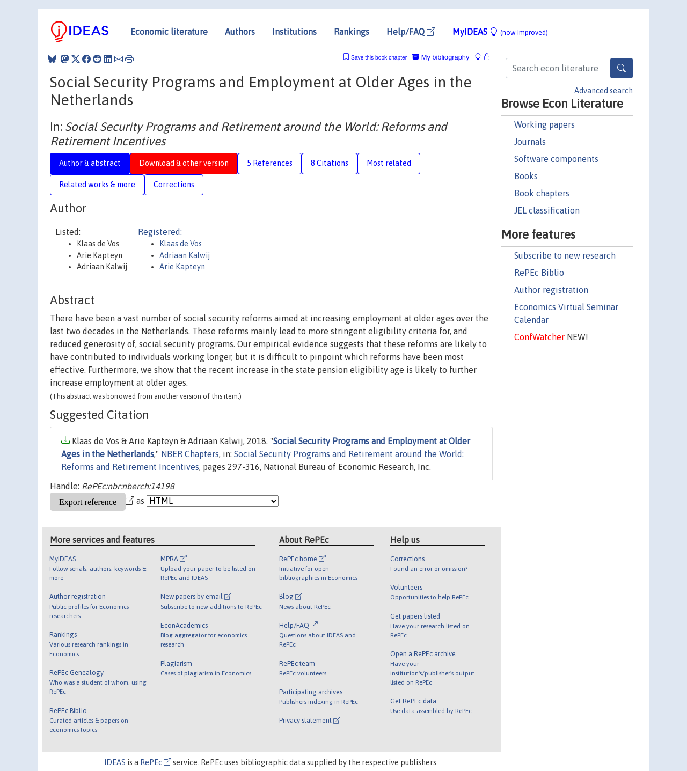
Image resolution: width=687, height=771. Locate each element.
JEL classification (547, 210)
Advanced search (603, 90)
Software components (556, 159)
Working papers (544, 124)
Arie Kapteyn (182, 266)
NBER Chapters (190, 454)
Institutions (294, 31)
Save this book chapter (379, 58)
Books (526, 176)
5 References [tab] (270, 163)
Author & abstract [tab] (90, 163)
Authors (240, 31)
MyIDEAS (500, 31)
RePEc (155, 762)
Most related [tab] (389, 163)
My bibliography (440, 57)
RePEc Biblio (539, 272)
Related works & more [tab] (97, 184)
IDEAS (115, 762)
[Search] (621, 68)
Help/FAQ (410, 31)
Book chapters (541, 193)
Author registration (551, 290)
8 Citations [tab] (329, 163)
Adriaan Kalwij (184, 255)
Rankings (351, 31)
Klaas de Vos (180, 243)
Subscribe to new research (565, 255)
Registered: (160, 232)
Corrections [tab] (174, 184)
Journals (530, 141)
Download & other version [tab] (184, 163)
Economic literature (169, 31)
